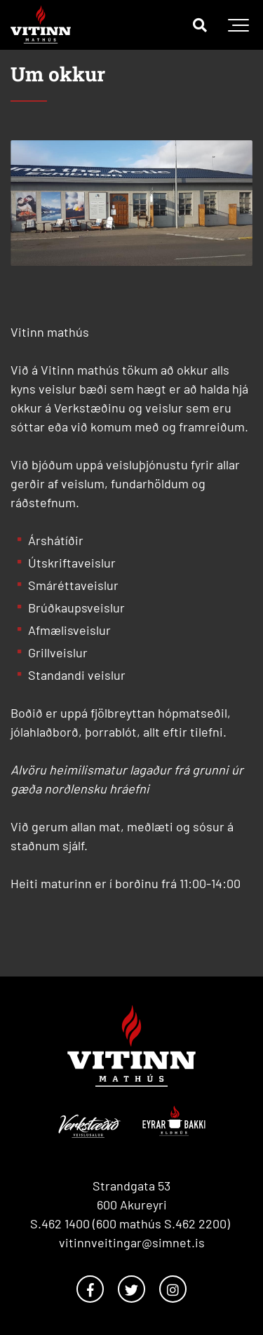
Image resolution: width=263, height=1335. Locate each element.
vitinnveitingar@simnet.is (132, 1242)
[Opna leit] (199, 25)
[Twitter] (131, 1289)
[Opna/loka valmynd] (238, 25)
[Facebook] (90, 1289)
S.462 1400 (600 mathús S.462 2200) (131, 1223)
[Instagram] (173, 1289)
